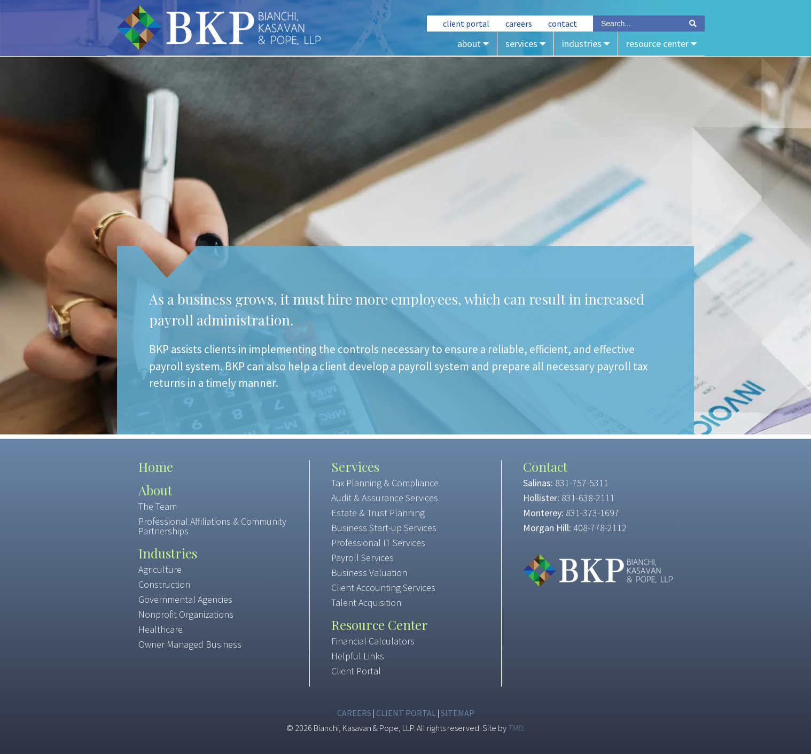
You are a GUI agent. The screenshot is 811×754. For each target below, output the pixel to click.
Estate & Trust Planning (378, 513)
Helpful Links (357, 656)
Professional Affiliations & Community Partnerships (212, 526)
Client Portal (466, 23)
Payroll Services (362, 557)
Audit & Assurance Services (384, 498)
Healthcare (160, 629)
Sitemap (457, 713)
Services (525, 43)
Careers (518, 23)
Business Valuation (369, 572)
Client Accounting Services (383, 587)
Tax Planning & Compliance (385, 483)
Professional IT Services (378, 543)
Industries (586, 43)
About (473, 43)
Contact (562, 23)
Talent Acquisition (366, 602)
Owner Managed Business (189, 644)
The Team (157, 506)
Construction (164, 584)
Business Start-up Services (383, 528)
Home (155, 466)
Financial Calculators (373, 641)
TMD (515, 727)
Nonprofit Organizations (185, 614)
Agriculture (160, 569)
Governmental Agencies (185, 599)
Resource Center (661, 43)
